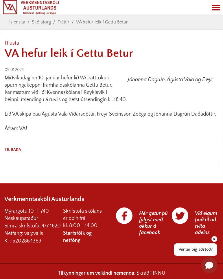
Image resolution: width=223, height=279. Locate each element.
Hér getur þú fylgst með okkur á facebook (153, 223)
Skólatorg (41, 22)
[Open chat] (209, 265)
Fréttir (63, 22)
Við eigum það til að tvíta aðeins (206, 223)
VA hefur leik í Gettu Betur (102, 22)
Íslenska (17, 22)
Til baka (13, 149)
